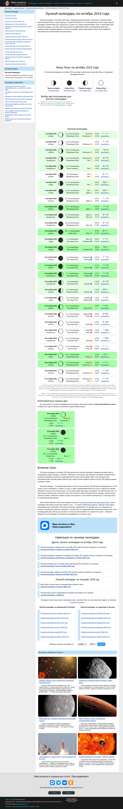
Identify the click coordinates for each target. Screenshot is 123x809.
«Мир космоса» (9, 799)
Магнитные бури (68, 3)
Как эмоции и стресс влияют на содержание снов (19, 96)
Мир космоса (8, 8)
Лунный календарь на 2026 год (14, 52)
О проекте (8, 806)
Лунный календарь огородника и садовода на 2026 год (18, 57)
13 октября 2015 (69, 90)
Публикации (32, 3)
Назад (54, 793)
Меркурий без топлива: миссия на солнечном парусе (18, 115)
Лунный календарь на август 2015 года (54, 618)
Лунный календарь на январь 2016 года (95, 623)
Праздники (87, 3)
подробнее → (105, 136)
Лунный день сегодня (11, 18)
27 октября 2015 (101, 90)
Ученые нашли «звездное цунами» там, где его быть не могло (18, 104)
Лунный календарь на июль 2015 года (54, 623)
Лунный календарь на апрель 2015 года (54, 637)
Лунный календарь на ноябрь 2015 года (95, 613)
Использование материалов (20, 806)
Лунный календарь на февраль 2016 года (96, 627)
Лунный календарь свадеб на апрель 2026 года (18, 48)
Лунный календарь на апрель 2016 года (95, 637)
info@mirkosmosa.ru (21, 804)
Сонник (79, 3)
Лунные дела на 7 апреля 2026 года (15, 30)
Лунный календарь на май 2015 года (53, 632)
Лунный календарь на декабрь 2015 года (95, 618)
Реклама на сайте (34, 806)
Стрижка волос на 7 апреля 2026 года (16, 24)
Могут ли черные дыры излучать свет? (16, 101)
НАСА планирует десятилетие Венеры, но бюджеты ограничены (17, 111)
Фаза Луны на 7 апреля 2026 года (14, 21)
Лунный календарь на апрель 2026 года (16, 36)
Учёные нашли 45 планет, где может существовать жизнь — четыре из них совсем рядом (18, 87)
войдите (70, 105)
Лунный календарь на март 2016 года (94, 632)
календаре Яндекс (103, 502)
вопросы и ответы (98, 397)
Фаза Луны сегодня (10, 15)
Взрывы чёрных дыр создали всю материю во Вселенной (18, 119)
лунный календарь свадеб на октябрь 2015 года (58, 574)
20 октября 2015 (85, 90)
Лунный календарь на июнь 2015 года (54, 627)
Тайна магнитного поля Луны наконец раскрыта (18, 99)
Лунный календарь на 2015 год (35, 8)
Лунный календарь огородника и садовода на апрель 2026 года (18, 42)
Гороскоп (57, 3)
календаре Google (86, 502)
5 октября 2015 (53, 90)
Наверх (68, 793)
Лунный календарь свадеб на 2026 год (16, 64)
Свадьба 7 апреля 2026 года (13, 33)
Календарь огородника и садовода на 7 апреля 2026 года (18, 27)
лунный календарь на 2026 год (52, 595)
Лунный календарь (45, 3)
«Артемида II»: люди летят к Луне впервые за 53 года (19, 92)
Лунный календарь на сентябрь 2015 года (55, 613)
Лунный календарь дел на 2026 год (15, 61)
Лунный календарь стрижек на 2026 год (16, 54)
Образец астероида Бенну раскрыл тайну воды (18, 108)
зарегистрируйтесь (60, 105)
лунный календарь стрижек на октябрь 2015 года (59, 549)
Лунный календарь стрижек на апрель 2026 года (19, 39)
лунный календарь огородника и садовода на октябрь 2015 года (65, 558)
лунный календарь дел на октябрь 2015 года (57, 566)
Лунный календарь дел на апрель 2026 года (17, 46)
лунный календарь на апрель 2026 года (55, 587)
